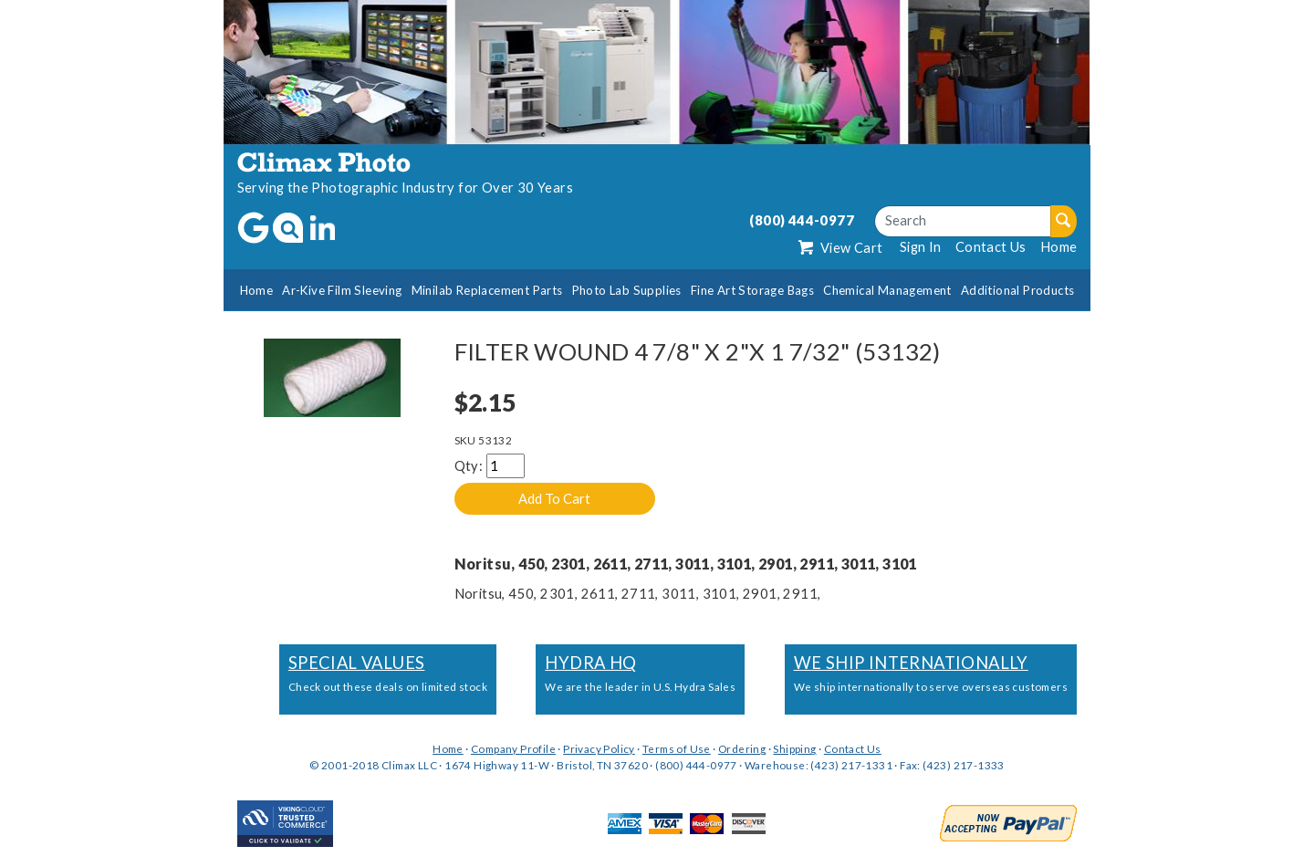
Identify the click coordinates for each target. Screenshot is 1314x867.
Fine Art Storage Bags (752, 290)
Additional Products (1018, 290)
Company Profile (513, 748)
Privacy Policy (599, 748)
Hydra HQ (590, 662)
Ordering (742, 748)
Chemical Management (887, 290)
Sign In (921, 247)
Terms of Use (676, 748)
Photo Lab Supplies (627, 290)
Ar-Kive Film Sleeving (342, 290)
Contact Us (991, 247)
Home (1059, 247)
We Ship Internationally (911, 662)
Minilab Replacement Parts (487, 290)
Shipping (794, 748)
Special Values (356, 662)
